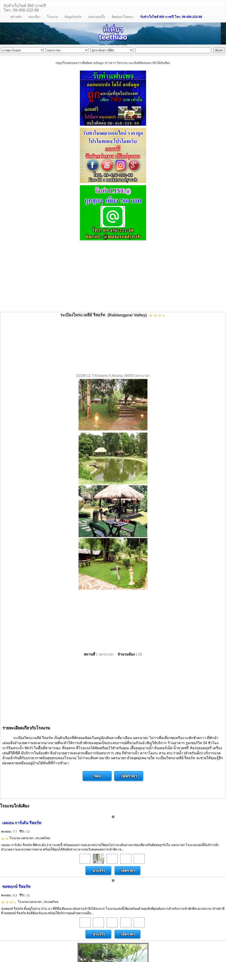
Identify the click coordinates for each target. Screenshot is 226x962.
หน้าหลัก (16, 17)
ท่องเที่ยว (34, 17)
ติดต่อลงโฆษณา (123, 17)
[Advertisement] (113, 277)
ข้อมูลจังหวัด (72, 17)
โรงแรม (52, 17)
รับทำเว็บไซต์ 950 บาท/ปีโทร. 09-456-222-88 (25, 7)
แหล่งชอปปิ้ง (96, 17)
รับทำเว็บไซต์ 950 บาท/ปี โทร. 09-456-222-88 (171, 17)
